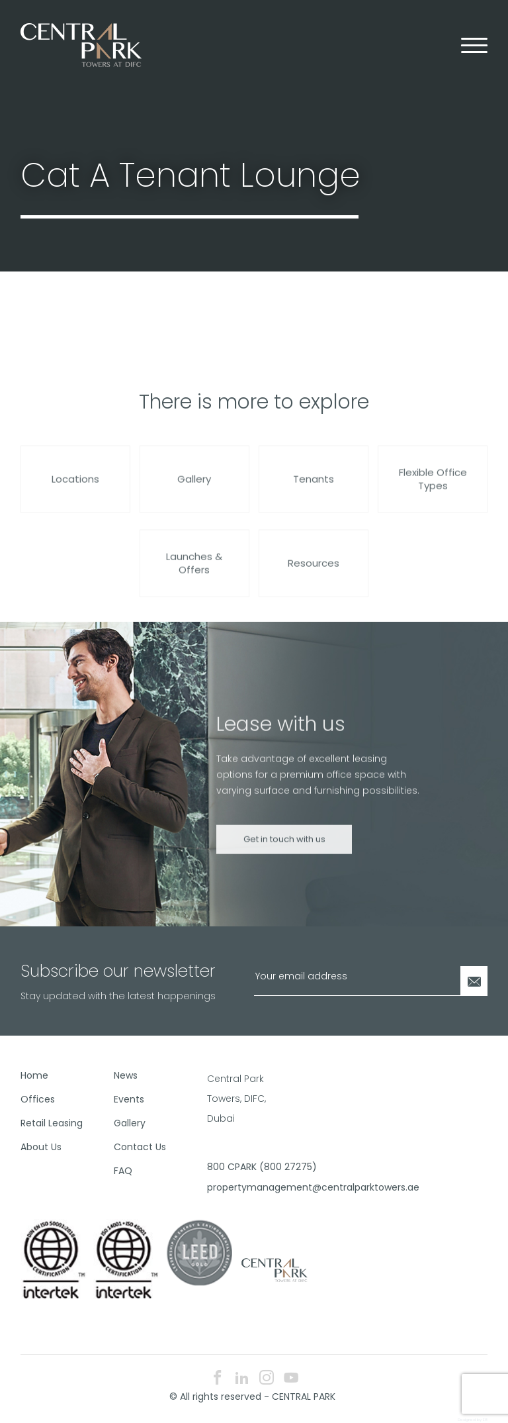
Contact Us (140, 1146)
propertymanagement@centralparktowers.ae (248, 1187)
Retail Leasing (52, 1123)
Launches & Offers (194, 573)
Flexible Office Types (433, 489)
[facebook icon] (217, 1379)
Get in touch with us (284, 850)
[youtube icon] (291, 1379)
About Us (41, 1146)
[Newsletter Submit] (473, 981)
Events (129, 1099)
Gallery (194, 490)
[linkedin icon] (242, 1379)
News (126, 1075)
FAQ (123, 1170)
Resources (313, 574)
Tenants (313, 490)
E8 (485, 1419)
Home (34, 1075)
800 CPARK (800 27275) (248, 1166)
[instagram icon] (266, 1379)
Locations (75, 490)
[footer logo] (273, 1269)
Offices (38, 1099)
